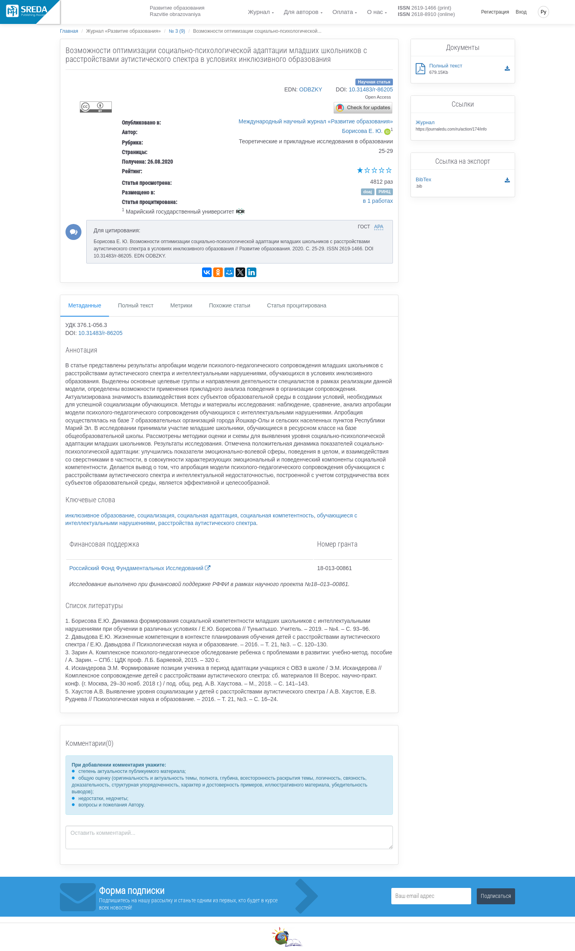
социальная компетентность (277, 515)
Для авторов (301, 11)
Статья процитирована (296, 305)
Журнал (259, 11)
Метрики (181, 305)
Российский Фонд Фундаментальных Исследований (140, 568)
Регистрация (495, 12)
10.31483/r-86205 (371, 89)
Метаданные (84, 305)
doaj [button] (367, 191)
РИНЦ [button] (385, 191)
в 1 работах (378, 201)
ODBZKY (310, 89)
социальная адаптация (207, 515)
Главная (69, 31)
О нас (375, 11)
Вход (521, 12)
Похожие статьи (229, 305)
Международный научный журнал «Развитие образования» (316, 121)
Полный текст (135, 305)
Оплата (343, 11)
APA (378, 227)
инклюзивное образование (100, 515)
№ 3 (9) (177, 31)
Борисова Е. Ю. (362, 131)
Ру (543, 12)
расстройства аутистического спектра (207, 523)
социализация (155, 515)
